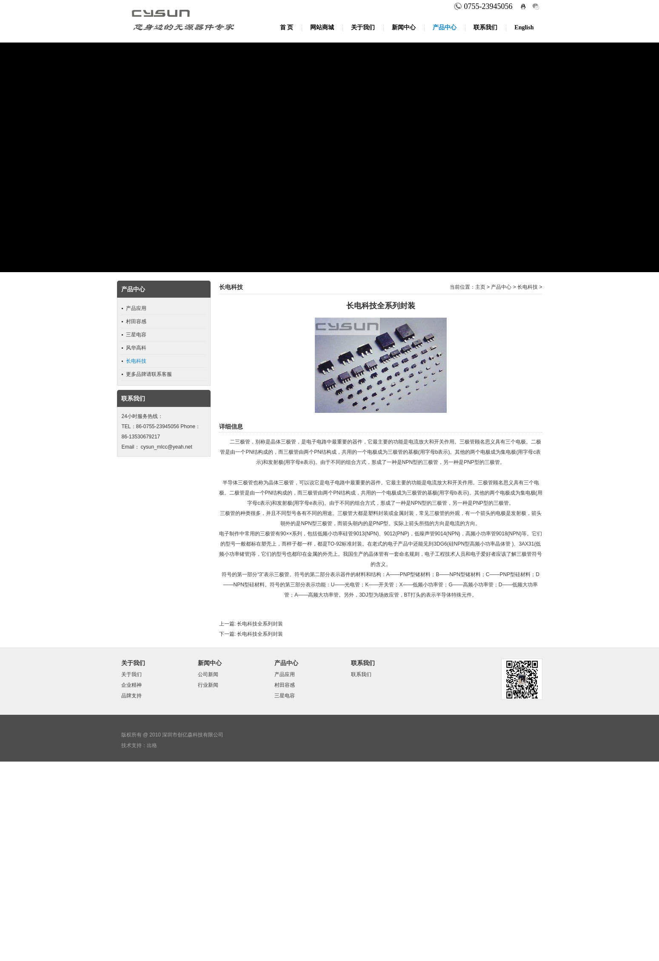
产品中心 (444, 27)
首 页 (287, 27)
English (523, 27)
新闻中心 (404, 27)
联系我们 (485, 27)
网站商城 (322, 27)
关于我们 (363, 27)
